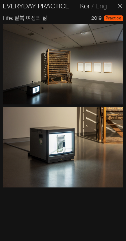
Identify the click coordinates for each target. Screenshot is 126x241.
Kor (85, 6)
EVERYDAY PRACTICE (36, 6)
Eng (101, 6)
